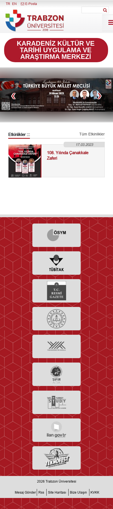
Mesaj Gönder (25, 492)
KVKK (95, 492)
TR (8, 4)
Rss (41, 492)
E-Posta (28, 4)
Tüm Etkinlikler (92, 134)
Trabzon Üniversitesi (61, 481)
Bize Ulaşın (78, 492)
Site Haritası (57, 492)
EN (14, 4)
